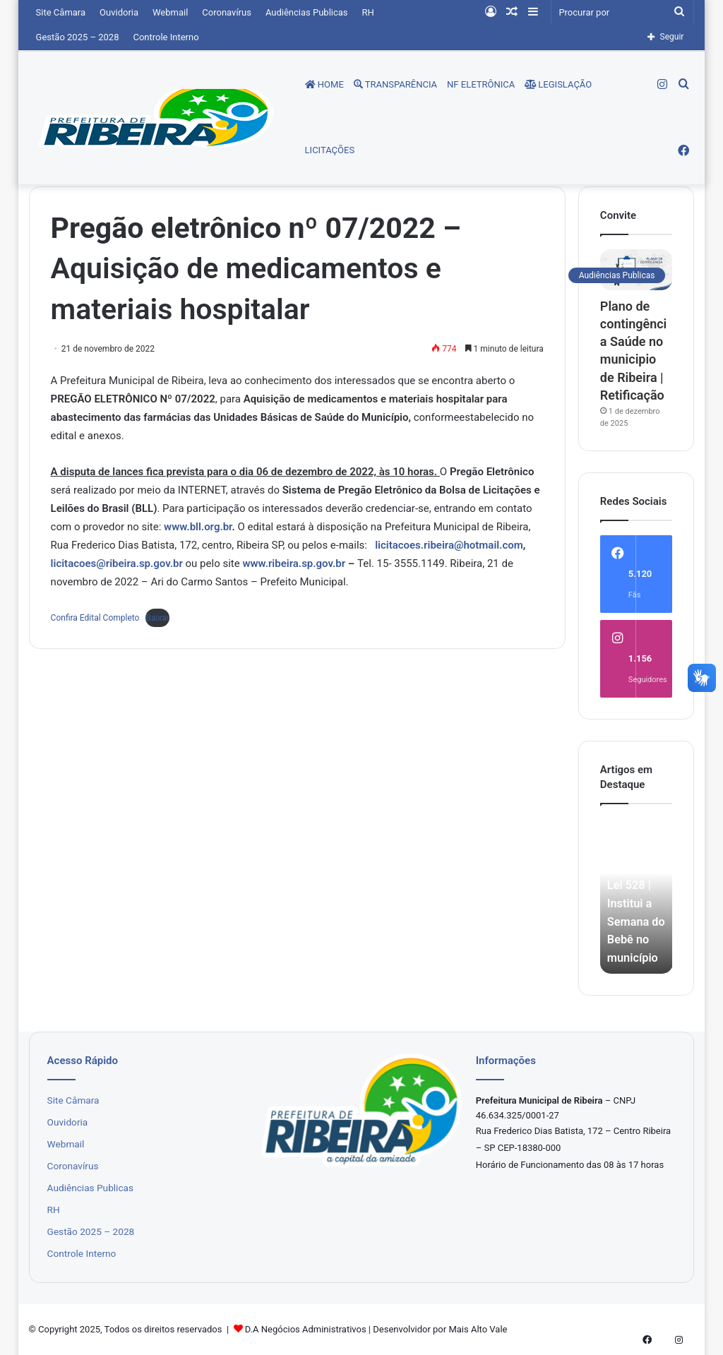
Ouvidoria (119, 12)
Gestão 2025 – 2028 (77, 37)
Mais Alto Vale (477, 1329)
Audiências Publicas (306, 12)
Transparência (395, 84)
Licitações (330, 150)
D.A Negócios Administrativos (305, 1329)
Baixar (157, 618)
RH (368, 12)
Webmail (170, 12)
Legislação (558, 84)
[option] (636, 896)
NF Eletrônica (481, 84)
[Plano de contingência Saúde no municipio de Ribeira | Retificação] (636, 269)
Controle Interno (165, 37)
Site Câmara (60, 12)
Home (324, 84)
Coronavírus (226, 12)
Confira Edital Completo (95, 618)
